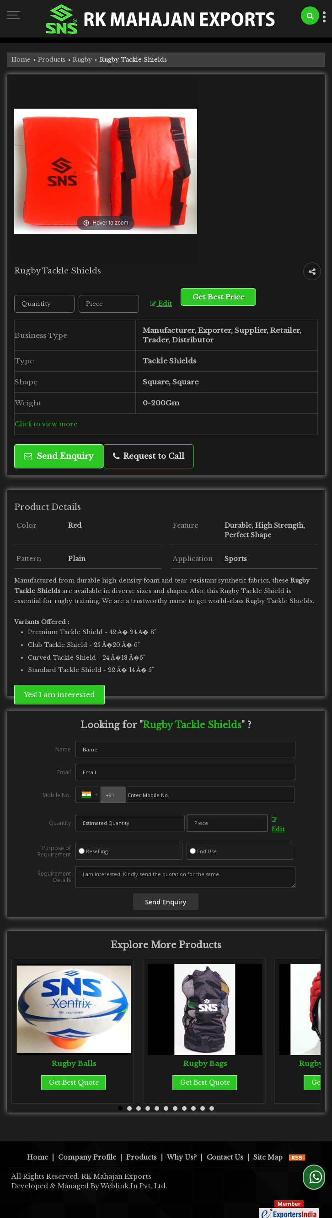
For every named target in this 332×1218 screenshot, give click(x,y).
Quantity (60, 823)
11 (211, 1108)
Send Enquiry (58, 456)
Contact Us (225, 1148)
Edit (161, 304)
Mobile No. (57, 795)
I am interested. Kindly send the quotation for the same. (185, 877)
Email (64, 772)
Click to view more (46, 424)
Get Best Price (218, 297)
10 (202, 1108)
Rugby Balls (74, 1063)
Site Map (268, 1148)
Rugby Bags (205, 1063)
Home (21, 59)
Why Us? (182, 1148)
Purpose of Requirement (54, 851)
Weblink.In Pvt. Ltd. (134, 1176)
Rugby (82, 59)
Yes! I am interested (59, 694)
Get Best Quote (74, 1082)
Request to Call (148, 456)
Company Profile (87, 1148)
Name (63, 749)
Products (51, 59)
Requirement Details (54, 877)
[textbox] (109, 304)
